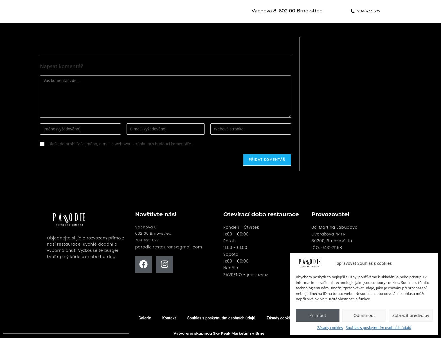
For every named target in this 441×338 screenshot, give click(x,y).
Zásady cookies (330, 327)
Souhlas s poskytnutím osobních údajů (378, 327)
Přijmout (317, 315)
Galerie (144, 318)
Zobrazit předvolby (410, 315)
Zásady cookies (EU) (284, 318)
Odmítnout (364, 315)
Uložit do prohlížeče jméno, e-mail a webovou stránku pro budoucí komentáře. (120, 143)
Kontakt (169, 318)
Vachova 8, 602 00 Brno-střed (287, 11)
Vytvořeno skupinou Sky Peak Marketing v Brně (219, 333)
